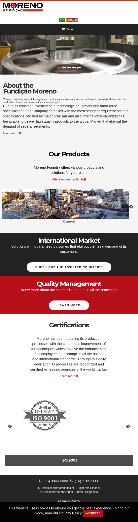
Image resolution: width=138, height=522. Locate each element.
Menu (67, 29)
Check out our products (69, 179)
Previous (7, 207)
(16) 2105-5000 (84, 481)
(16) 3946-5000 (53, 481)
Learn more (12, 133)
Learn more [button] (69, 305)
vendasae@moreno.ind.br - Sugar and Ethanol (69, 487)
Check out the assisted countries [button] (69, 267)
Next (131, 207)
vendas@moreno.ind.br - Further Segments (69, 491)
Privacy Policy (69, 501)
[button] (10, 54)
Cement (69, 221)
